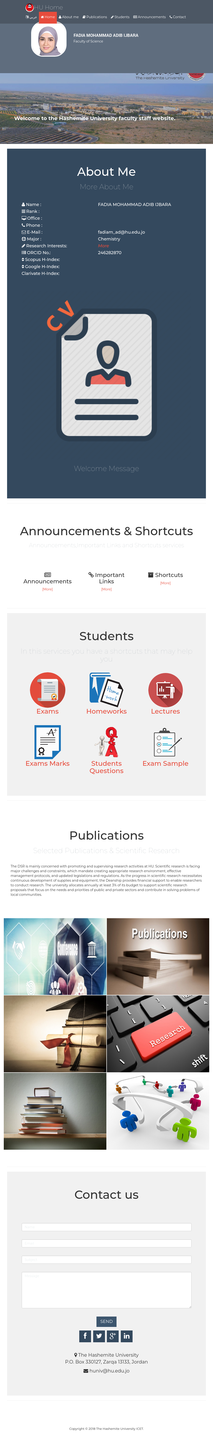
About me (69, 17)
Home (48, 17)
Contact (178, 17)
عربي (31, 17)
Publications (95, 17)
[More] (47, 589)
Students (120, 17)
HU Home (44, 7)
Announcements (149, 17)
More (103, 245)
